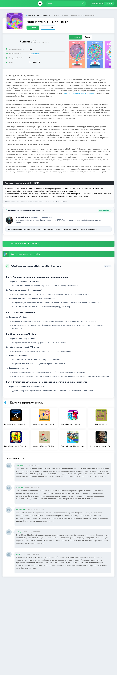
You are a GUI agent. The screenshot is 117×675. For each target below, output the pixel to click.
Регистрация (97, 3)
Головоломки (34, 54)
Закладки (48, 28)
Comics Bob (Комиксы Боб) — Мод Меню (79, 93)
